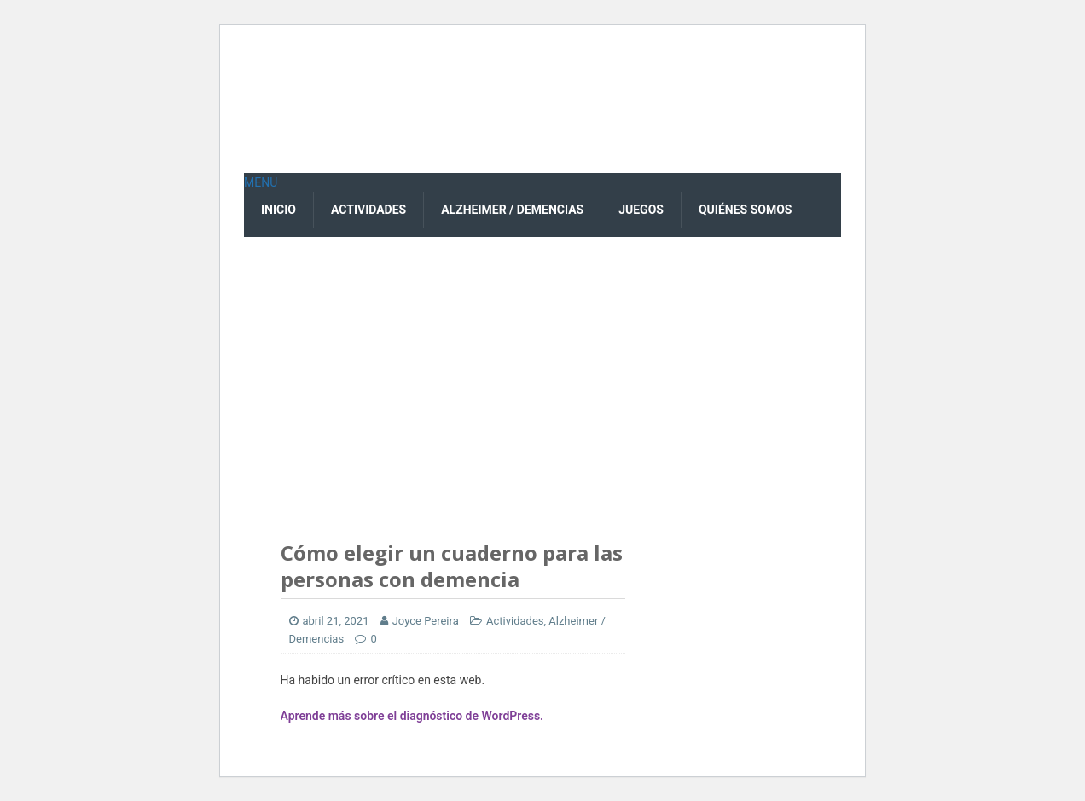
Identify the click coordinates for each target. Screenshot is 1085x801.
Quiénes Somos (745, 209)
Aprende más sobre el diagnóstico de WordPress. (412, 716)
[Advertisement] (542, 364)
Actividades (368, 209)
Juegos (641, 209)
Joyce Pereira (425, 620)
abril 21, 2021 (336, 620)
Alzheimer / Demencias (512, 209)
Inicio (278, 209)
